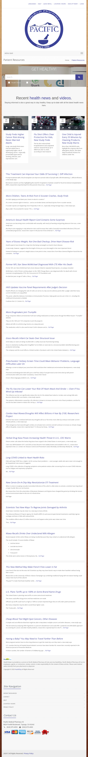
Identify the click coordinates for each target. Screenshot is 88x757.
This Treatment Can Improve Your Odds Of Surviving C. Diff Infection (39, 174)
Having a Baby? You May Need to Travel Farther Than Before (34, 638)
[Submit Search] (79, 77)
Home (67, 60)
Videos (30, 82)
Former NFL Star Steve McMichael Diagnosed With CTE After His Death (39, 264)
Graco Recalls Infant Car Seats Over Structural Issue (30, 338)
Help (39, 4)
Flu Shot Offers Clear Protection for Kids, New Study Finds (44, 137)
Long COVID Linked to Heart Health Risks (25, 457)
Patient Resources (10, 693)
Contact (6, 696)
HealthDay (18, 669)
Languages (32, 4)
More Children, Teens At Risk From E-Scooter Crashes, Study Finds (37, 195)
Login (82, 4)
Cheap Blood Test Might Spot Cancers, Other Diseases (31, 619)
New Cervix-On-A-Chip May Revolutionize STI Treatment (32, 482)
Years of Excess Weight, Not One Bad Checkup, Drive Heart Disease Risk (40, 241)
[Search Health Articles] (40, 77)
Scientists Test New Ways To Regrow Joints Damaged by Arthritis (36, 507)
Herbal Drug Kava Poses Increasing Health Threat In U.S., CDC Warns (38, 438)
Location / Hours (60, 4)
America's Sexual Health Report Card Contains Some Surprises (35, 219)
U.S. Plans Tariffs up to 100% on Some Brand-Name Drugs (33, 591)
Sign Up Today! (73, 4)
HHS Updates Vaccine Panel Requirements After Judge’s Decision (36, 287)
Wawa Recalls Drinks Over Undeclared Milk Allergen (30, 533)
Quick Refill (47, 4)
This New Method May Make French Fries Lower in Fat (31, 567)
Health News (14, 82)
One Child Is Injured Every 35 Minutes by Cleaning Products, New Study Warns (71, 138)
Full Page (48, 185)
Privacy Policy (8, 707)
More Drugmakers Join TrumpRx (21, 312)
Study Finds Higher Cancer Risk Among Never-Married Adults (15, 138)
